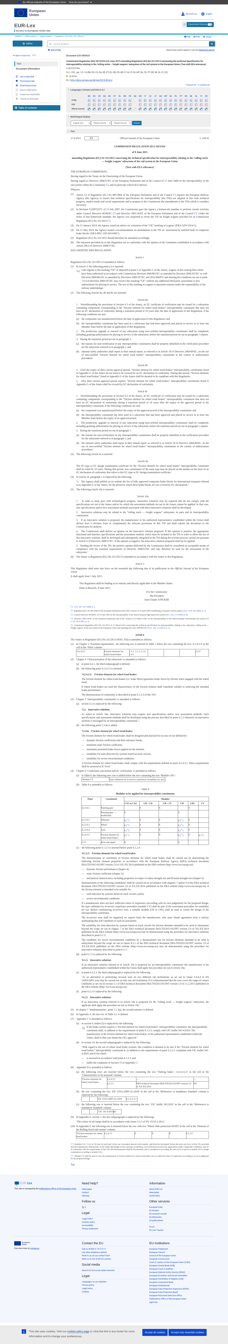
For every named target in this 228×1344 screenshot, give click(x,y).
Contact (85, 1192)
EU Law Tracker (156, 1230)
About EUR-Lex (155, 1189)
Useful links (154, 1196)
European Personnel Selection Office (165, 1295)
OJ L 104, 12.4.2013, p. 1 (158, 628)
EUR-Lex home (30, 36)
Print (196, 36)
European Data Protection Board (163, 1292)
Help (187, 36)
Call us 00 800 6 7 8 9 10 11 (94, 1249)
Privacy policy (88, 1285)
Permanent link (25, 81)
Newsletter (154, 1192)
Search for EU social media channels (98, 1270)
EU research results (158, 1214)
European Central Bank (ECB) (162, 1265)
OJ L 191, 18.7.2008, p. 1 (84, 607)
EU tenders (154, 1210)
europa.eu (34, 1248)
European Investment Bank (161, 1282)
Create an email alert (27, 94)
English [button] (206, 14)
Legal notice (87, 1218)
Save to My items (26, 89)
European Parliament (158, 1249)
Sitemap (85, 1196)
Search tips (54, 50)
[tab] (138, 89)
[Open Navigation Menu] (27, 44)
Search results (46, 36)
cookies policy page (78, 1331)
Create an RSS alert (27, 98)
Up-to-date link (24, 76)
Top (73, 1164)
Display (137, 123)
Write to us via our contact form (96, 1255)
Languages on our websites (94, 1281)
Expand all (190, 85)
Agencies (153, 1302)
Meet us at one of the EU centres (96, 1259)
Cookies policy (88, 1222)
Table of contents (26, 107)
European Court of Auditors (161, 1269)
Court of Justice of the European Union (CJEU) (169, 1262)
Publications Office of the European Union (57, 1188)
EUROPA (18, 36)
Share (207, 37)
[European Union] (22, 1243)
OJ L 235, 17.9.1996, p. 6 (176, 615)
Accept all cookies (155, 1332)
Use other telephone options (94, 1252)
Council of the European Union (162, 1255)
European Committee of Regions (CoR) (166, 1279)
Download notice (25, 85)
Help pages (87, 1189)
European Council (157, 1252)
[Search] (212, 43)
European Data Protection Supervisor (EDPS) (169, 1289)
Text (19, 63)
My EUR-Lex (189, 14)
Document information (28, 68)
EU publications (156, 1220)
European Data (155, 1207)
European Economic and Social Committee (168, 1275)
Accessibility (87, 1225)
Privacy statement (90, 1228)
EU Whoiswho (155, 1217)
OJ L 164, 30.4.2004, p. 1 (194, 611)
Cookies (85, 1291)
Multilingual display (78, 116)
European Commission (159, 1259)
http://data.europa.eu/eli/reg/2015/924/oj (91, 80)
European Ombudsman (159, 1285)
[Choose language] (81, 123)
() (107, 185)
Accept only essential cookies (187, 1332)
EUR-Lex (24, 25)
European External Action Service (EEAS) (167, 1272)
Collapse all (204, 85)
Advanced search (207, 50)
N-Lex (152, 1227)
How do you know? (80, 2)
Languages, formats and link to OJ (86, 90)
